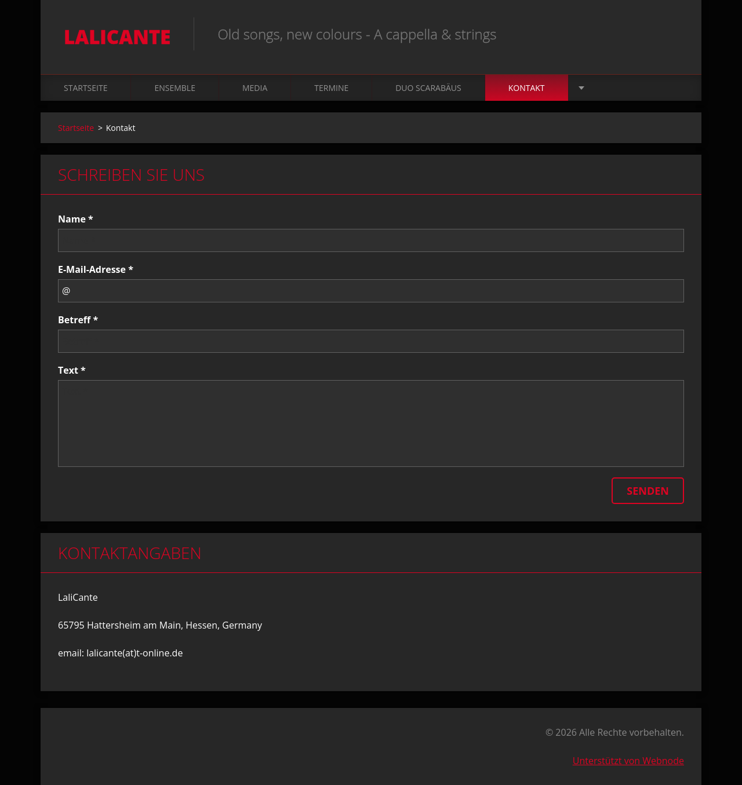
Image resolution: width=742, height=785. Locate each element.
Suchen (671, 33)
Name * (75, 219)
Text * (72, 370)
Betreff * (78, 319)
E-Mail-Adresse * (95, 269)
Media (254, 87)
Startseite (85, 87)
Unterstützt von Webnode (628, 760)
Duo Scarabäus (428, 87)
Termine (331, 87)
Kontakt (526, 87)
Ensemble (174, 87)
